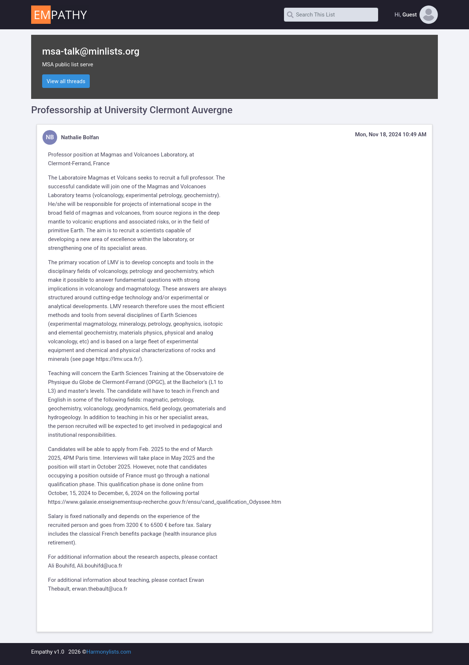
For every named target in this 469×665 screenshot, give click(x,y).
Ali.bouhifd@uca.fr (99, 565)
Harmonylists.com (108, 652)
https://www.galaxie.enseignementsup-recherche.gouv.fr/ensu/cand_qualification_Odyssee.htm (164, 502)
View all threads (66, 81)
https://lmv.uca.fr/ (118, 359)
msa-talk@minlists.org (91, 51)
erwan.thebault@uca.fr (99, 588)
